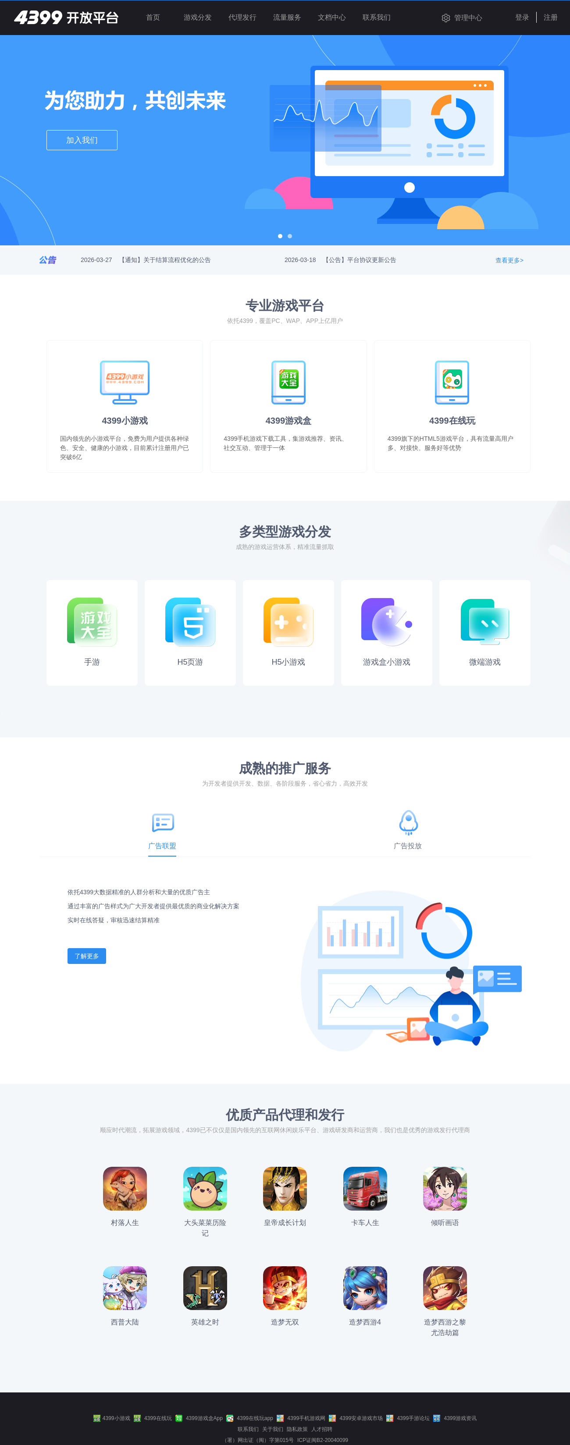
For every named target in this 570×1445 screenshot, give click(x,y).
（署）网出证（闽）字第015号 (258, 1440)
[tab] (162, 835)
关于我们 (272, 1429)
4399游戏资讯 (454, 1418)
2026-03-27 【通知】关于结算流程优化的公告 (146, 259)
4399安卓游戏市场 (356, 1418)
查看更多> (509, 260)
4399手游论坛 (408, 1418)
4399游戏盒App (199, 1418)
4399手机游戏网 (301, 1418)
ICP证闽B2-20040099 (323, 1440)
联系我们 (248, 1429)
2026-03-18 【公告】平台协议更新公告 (340, 259)
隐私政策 (297, 1429)
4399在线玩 (153, 1418)
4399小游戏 (112, 1418)
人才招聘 (322, 1429)
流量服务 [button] (287, 17)
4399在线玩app (249, 1418)
